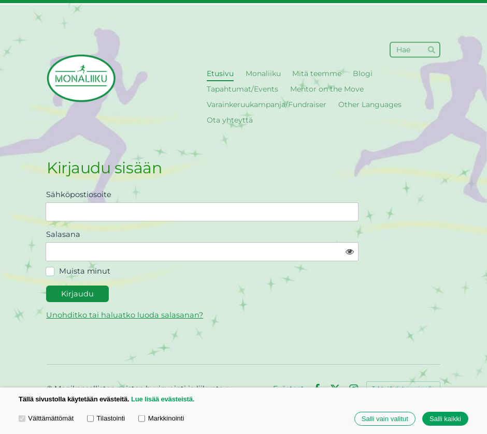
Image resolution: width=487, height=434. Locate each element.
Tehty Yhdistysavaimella (403, 360)
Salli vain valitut (385, 419)
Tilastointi (106, 418)
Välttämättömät (46, 418)
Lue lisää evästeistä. (162, 399)
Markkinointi (161, 418)
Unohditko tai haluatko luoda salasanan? (215, 287)
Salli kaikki (445, 419)
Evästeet (288, 360)
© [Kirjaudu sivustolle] (50, 360)
